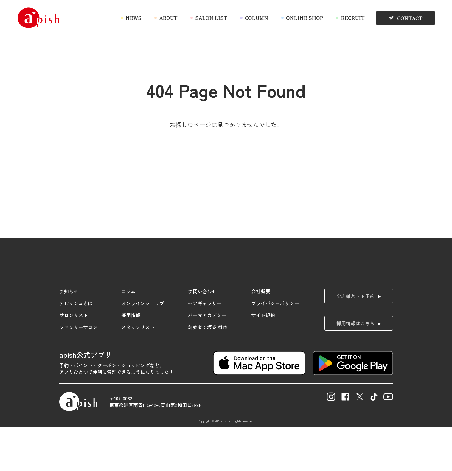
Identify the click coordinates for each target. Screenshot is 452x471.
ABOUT (168, 18)
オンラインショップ (142, 346)
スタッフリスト (138, 370)
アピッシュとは (76, 346)
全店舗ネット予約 (355, 339)
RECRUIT (352, 18)
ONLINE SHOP (304, 18)
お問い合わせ (202, 334)
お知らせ (68, 334)
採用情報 (130, 358)
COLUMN (256, 18)
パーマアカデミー (207, 358)
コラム (128, 334)
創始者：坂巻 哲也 (207, 370)
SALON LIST (211, 18)
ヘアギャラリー (204, 346)
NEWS (133, 18)
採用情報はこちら (355, 367)
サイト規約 (263, 358)
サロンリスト (73, 358)
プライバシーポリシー (275, 346)
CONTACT (409, 18)
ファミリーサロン (78, 370)
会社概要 (260, 334)
